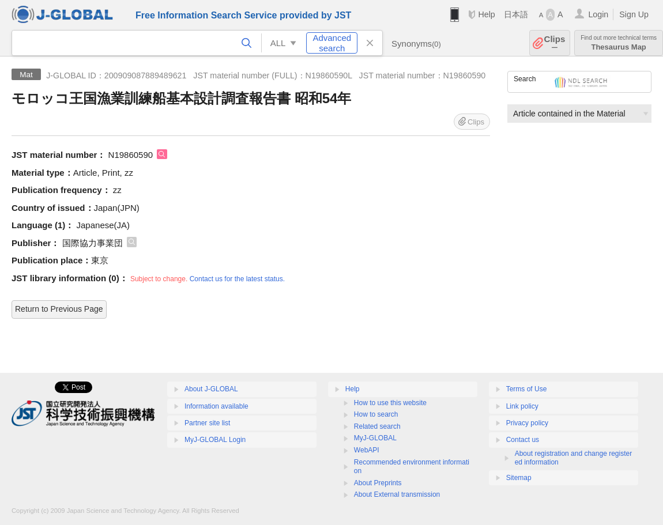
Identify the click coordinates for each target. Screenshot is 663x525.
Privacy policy (527, 423)
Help (486, 14)
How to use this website (390, 403)
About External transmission (397, 494)
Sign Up (634, 14)
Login (598, 14)
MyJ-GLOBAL (375, 438)
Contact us (522, 440)
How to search (376, 414)
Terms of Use (526, 389)
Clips (555, 43)
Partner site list (207, 423)
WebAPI (366, 450)
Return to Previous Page (59, 309)
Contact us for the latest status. (237, 279)
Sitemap (519, 478)
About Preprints (378, 483)
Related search (377, 426)
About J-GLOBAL (211, 389)
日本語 (516, 14)
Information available (216, 406)
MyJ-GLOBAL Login (215, 440)
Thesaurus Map (619, 43)
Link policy (522, 406)
